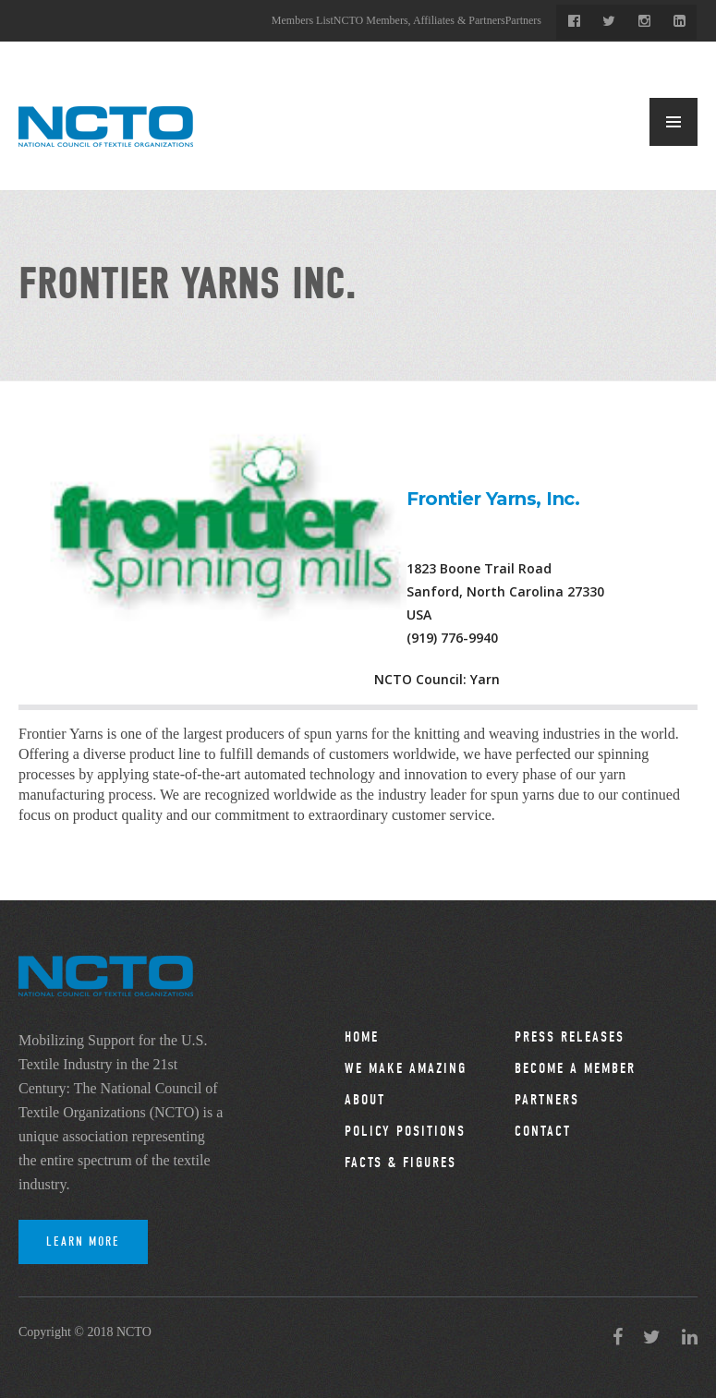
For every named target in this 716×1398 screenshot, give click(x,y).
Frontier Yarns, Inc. (493, 499)
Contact (543, 1131)
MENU (673, 122)
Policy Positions (405, 1131)
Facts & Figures (400, 1162)
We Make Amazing (406, 1068)
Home (362, 1037)
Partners (523, 20)
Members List (303, 20)
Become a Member (575, 1068)
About (365, 1099)
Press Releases (570, 1037)
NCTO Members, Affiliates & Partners (419, 20)
